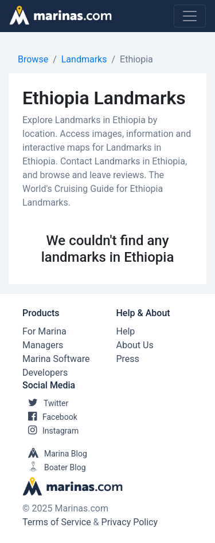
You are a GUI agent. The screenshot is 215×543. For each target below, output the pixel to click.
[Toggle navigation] (190, 16)
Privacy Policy (129, 522)
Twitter (45, 403)
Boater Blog (54, 467)
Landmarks (84, 59)
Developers (45, 372)
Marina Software (55, 358)
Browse (33, 59)
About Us (135, 345)
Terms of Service (56, 522)
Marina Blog (54, 453)
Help (125, 331)
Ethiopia (136, 59)
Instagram (50, 430)
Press (127, 358)
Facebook (49, 417)
